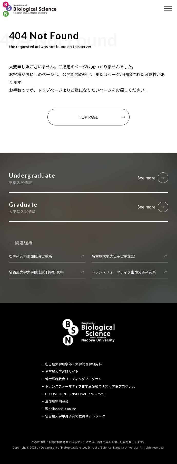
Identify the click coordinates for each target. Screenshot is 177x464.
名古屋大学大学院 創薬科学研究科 (36, 272)
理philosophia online (60, 408)
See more (146, 177)
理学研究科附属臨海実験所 (30, 256)
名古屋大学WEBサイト (61, 371)
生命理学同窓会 (56, 401)
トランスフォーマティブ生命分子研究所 (124, 272)
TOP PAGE (88, 117)
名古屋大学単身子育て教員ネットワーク (75, 416)
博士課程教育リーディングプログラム (73, 379)
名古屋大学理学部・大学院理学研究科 (73, 363)
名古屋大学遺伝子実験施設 (113, 256)
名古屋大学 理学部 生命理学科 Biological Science (29, 9)
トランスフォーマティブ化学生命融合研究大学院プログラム (90, 386)
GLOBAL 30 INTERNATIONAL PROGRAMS (75, 394)
